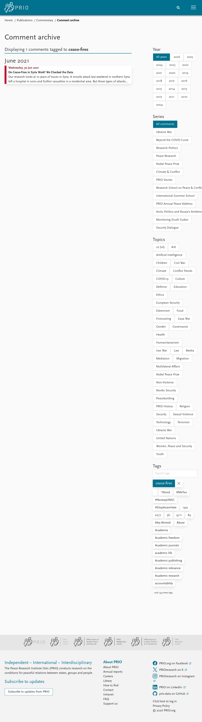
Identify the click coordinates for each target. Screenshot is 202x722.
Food (180, 310)
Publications (25, 20)
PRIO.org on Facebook (170, 663)
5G (168, 515)
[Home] (16, 7)
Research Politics (167, 148)
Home (9, 20)
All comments (165, 124)
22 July (160, 247)
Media (190, 350)
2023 (172, 65)
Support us (110, 703)
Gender (161, 326)
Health (160, 334)
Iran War (161, 350)
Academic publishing (168, 560)
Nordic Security (166, 390)
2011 (171, 96)
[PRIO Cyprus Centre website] (58, 645)
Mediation (162, 358)
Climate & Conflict (168, 172)
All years (161, 57)
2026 (177, 57)
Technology (163, 422)
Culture (180, 279)
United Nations (166, 438)
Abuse (181, 522)
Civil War (179, 263)
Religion (185, 406)
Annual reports (112, 671)
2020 (172, 73)
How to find (110, 685)
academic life (163, 553)
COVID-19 (162, 279)
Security (161, 414)
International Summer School (175, 195)
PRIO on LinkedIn (168, 687)
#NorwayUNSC (165, 500)
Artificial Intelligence (169, 255)
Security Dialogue (167, 227)
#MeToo (181, 492)
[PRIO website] (33, 645)
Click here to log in (165, 701)
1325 (185, 507)
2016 (184, 81)
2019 (185, 73)
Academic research (167, 575)
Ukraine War (164, 132)
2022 (185, 65)
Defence (161, 287)
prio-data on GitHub (169, 693)
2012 (159, 96)
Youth (160, 454)
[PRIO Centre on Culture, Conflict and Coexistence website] (142, 645)
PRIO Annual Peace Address (174, 203)
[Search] (178, 7)
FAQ (106, 699)
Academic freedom (167, 538)
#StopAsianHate (166, 507)
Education (180, 287)
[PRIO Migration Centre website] (170, 645)
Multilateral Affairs (168, 366)
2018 (159, 81)
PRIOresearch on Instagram (174, 676)
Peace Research (166, 156)
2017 (171, 81)
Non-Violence (165, 382)
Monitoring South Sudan (172, 219)
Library (107, 681)
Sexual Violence (183, 414)
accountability (164, 583)
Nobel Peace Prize (167, 164)
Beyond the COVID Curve (172, 140)
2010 (184, 96)
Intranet (108, 694)
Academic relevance (168, 568)
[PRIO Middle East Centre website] (113, 645)
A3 (189, 515)
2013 (184, 88)
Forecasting (163, 318)
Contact (108, 690)
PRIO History (164, 406)
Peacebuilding (165, 398)
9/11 (179, 515)
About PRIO (110, 667)
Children (161, 263)
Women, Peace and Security (174, 446)
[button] (193, 7)
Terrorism (183, 422)
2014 (172, 88)
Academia (161, 530)
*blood (165, 492)
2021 (159, 73)
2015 (159, 88)
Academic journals (167, 545)
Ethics (160, 295)
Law (176, 350)
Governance (180, 326)
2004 (159, 104)
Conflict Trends (182, 271)
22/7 (158, 515)
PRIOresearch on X (168, 669)
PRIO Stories (164, 180)
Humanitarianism (167, 342)
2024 (159, 65)
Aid (173, 247)
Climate (161, 271)
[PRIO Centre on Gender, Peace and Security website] (85, 645)
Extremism (163, 310)
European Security (168, 302)
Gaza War (184, 318)
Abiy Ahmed (163, 522)
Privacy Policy (161, 706)
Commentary (44, 20)
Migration (182, 358)
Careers (108, 676)
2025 (190, 57)
